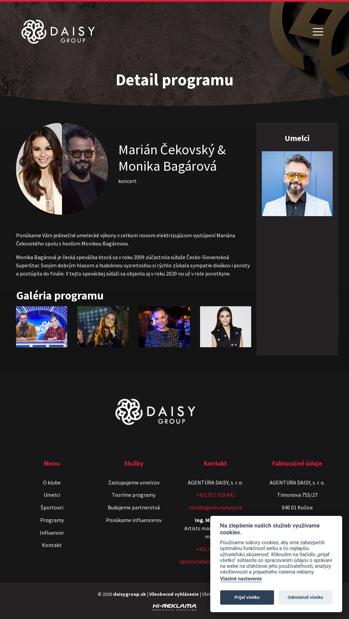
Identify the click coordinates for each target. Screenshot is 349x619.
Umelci (52, 494)
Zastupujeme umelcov (134, 482)
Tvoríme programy (133, 494)
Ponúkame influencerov (134, 520)
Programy (52, 520)
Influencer (52, 532)
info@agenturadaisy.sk (215, 507)
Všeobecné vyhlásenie (174, 594)
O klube (52, 482)
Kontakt (52, 544)
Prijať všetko (247, 597)
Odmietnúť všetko (305, 597)
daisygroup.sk (129, 594)
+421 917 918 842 (215, 494)
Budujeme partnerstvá (134, 507)
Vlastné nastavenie (241, 579)
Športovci (52, 507)
